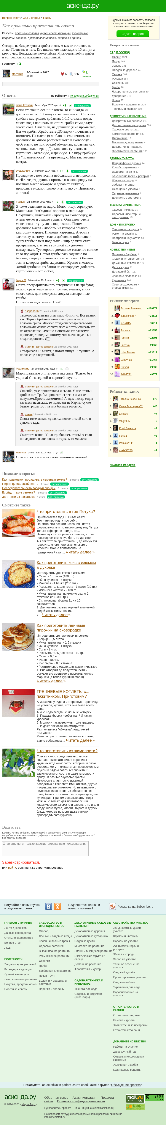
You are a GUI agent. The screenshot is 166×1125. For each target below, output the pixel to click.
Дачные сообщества (17, 932)
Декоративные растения (128, 116)
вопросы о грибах (69, 37)
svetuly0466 (23, 170)
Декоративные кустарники (129, 125)
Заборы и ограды (123, 184)
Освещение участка (125, 189)
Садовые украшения (125, 193)
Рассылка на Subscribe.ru (135, 906)
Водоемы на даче (123, 171)
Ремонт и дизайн (123, 233)
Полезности (13, 959)
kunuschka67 (128, 315)
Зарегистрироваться (20, 862)
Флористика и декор (88, 969)
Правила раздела (123, 465)
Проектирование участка (129, 977)
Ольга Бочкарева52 (131, 406)
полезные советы (27, 33)
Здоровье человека (124, 275)
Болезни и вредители (126, 104)
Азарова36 (32, 311)
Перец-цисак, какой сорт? (20, 484)
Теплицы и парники (124, 108)
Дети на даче (120, 267)
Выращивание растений (54, 951)
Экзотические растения (127, 151)
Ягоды (116, 61)
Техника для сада (86, 988)
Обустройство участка (130, 922)
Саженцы (118, 83)
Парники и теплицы (51, 988)
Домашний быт (122, 271)
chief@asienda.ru (103, 1107)
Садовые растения (51, 946)
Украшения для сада (126, 987)
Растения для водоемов (127, 142)
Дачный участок (122, 158)
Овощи (116, 57)
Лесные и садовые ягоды (55, 936)
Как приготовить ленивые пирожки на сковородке (61, 627)
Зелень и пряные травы (54, 941)
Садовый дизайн (124, 972)
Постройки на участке (126, 238)
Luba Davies (128, 352)
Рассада (117, 78)
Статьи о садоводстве (18, 937)
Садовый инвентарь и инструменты (126, 215)
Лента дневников (15, 927)
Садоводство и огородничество (51, 924)
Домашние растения (88, 964)
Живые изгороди (123, 180)
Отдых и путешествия (126, 258)
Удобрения (119, 95)
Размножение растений (54, 955)
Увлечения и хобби (125, 1064)
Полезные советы (15, 989)
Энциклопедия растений (20, 964)
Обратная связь (56, 1097)
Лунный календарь (16, 974)
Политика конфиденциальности (81, 1101)
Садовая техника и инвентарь (89, 982)
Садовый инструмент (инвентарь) (88, 995)
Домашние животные (125, 263)
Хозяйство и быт (122, 249)
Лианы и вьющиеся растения (93, 951)
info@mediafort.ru (54, 1117)
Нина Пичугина (82, 1107)
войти (12, 867)
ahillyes (123, 413)
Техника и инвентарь (125, 205)
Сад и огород (31, 17)
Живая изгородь (123, 954)
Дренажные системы (125, 197)
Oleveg (125, 367)
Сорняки (44, 960)
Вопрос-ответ (11, 17)
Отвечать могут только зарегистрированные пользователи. (45, 848)
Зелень (116, 65)
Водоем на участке (125, 941)
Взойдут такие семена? (18, 492)
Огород (43, 931)
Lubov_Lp (126, 359)
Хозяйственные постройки (130, 1025)
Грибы (47, 17)
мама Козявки (24, 105)
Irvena (28, 414)
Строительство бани (126, 1030)
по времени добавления (84, 95)
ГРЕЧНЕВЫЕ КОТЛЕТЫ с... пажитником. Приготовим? (63, 694)
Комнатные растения (125, 133)
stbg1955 (124, 421)
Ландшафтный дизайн (126, 163)
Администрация (84, 1097)
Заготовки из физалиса (18, 496)
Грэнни (125, 337)
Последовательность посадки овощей (28, 488)
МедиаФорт (29, 1104)
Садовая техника (123, 209)
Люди (7, 947)
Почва (116, 100)
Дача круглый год (124, 1051)
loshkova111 (126, 443)
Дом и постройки (123, 224)
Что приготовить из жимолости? (67, 751)
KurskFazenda (127, 428)
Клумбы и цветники (124, 167)
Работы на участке (125, 1046)
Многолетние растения (89, 946)
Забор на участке (124, 959)
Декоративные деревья (127, 120)
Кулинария (119, 280)
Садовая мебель (124, 982)
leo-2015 (126, 323)
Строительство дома (125, 229)
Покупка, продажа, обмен (20, 984)
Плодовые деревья (124, 70)
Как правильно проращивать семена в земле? (34, 479)
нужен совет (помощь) (55, 33)
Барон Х (21, 280)
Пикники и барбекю (124, 254)
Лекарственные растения (128, 91)
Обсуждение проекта (126, 1085)
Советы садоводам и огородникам (125, 286)
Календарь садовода (18, 969)
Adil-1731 (126, 374)
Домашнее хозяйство (129, 1041)
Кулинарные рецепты (127, 1069)
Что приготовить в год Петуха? (66, 511)
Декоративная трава (125, 146)
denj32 (123, 435)
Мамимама (22, 368)
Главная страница (18, 922)
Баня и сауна (120, 242)
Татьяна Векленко (131, 308)
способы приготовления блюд (36, 37)
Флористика (120, 138)
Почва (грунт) (47, 975)
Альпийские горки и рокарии (130, 176)
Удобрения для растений (55, 970)
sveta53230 (125, 450)
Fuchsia (20, 201)
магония (17, 74)
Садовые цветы (122, 129)
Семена (117, 74)
